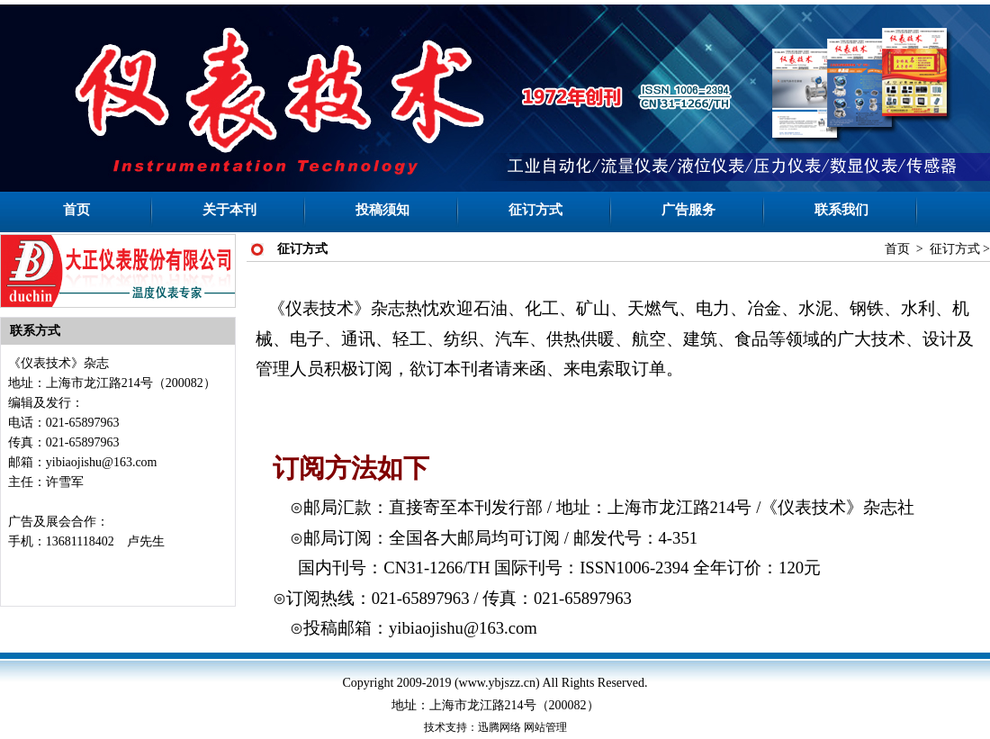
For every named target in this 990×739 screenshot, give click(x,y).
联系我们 (841, 210)
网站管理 (545, 727)
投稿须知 (383, 210)
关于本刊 (229, 210)
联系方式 (35, 331)
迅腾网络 (499, 727)
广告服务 (689, 210)
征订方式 (535, 210)
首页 (76, 210)
